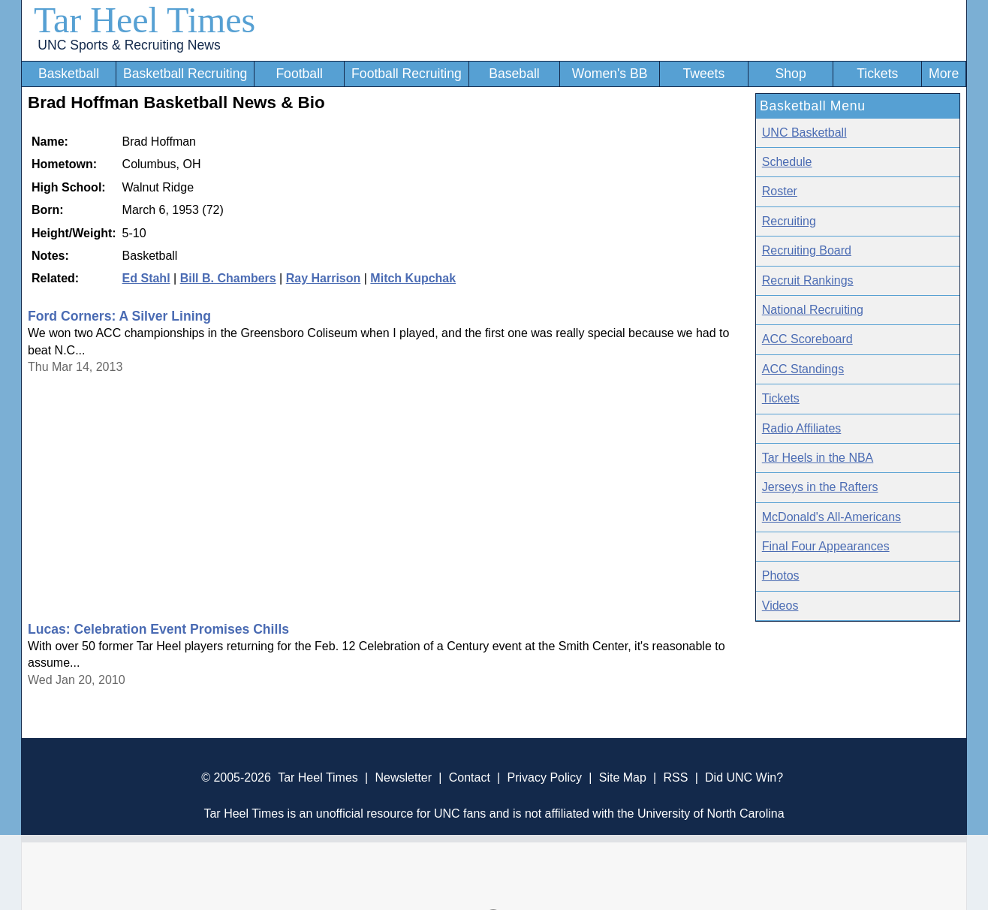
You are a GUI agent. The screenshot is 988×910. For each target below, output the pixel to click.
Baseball (514, 73)
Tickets (877, 73)
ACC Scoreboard (807, 339)
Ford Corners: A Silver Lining (119, 316)
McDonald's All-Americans (831, 517)
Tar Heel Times (144, 20)
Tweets (703, 73)
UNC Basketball (804, 132)
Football (299, 73)
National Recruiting (812, 309)
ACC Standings (803, 369)
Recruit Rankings (808, 280)
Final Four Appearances (826, 546)
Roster (779, 191)
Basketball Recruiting (185, 73)
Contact (469, 777)
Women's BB (610, 73)
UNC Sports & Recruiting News (129, 45)
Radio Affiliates (802, 428)
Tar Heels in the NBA (818, 457)
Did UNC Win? (744, 777)
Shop (791, 73)
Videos (780, 605)
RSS (675, 777)
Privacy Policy (544, 777)
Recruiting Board (806, 250)
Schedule (787, 161)
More (944, 73)
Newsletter (403, 777)
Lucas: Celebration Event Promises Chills (158, 629)
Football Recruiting (406, 73)
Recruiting (789, 221)
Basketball (68, 73)
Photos (781, 575)
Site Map (622, 777)
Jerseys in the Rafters (820, 487)
